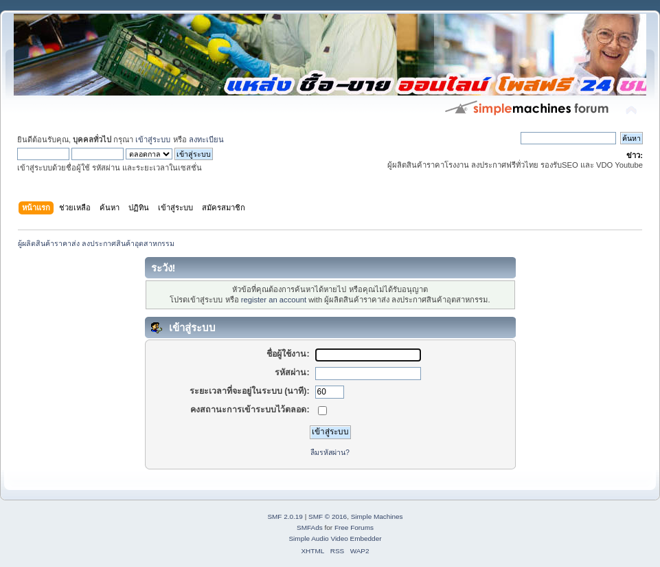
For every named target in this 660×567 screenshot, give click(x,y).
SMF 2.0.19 (285, 516)
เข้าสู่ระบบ (152, 139)
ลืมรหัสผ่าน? (330, 452)
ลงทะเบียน (206, 139)
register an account (273, 300)
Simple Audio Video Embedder (334, 538)
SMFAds (310, 527)
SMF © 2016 (327, 516)
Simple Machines (377, 516)
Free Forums (354, 527)
